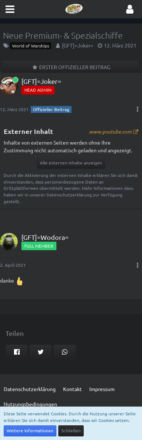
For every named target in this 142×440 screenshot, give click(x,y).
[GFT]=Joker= (77, 45)
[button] (10, 9)
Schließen (71, 430)
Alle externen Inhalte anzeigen (71, 163)
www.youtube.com (110, 131)
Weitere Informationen (30, 430)
